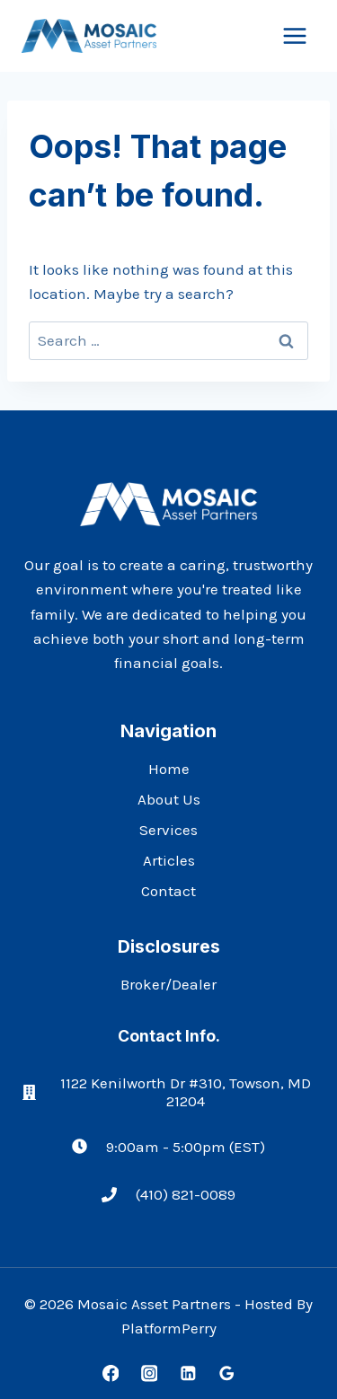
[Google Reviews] (226, 1373)
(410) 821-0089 (185, 1194)
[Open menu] (294, 35)
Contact (168, 891)
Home (169, 769)
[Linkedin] (187, 1373)
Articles (169, 860)
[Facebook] (110, 1373)
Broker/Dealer (168, 984)
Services (168, 830)
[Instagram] (148, 1373)
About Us (168, 799)
